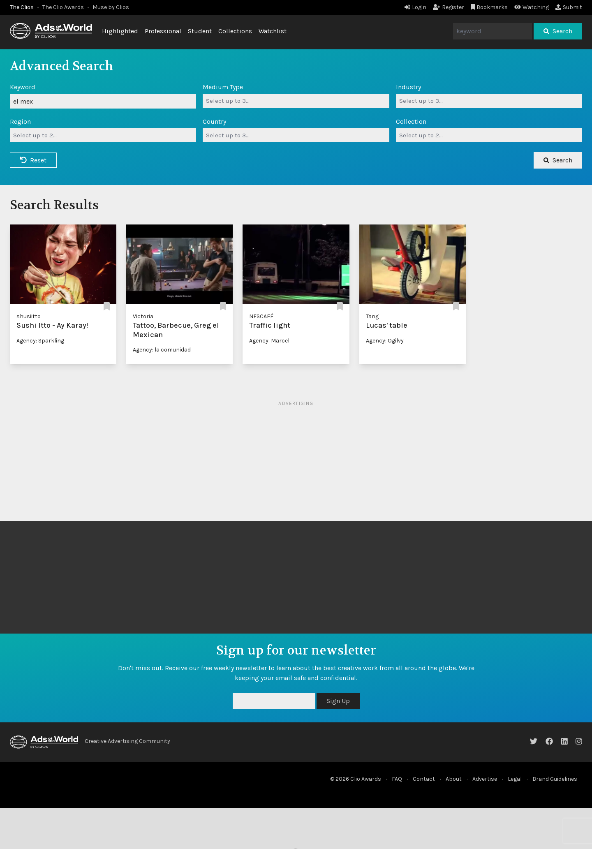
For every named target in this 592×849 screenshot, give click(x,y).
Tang (372, 316)
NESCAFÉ (261, 316)
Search (557, 31)
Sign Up (338, 701)
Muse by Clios (110, 7)
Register (448, 7)
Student (200, 31)
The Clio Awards (63, 7)
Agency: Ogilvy (385, 340)
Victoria (143, 316)
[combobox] (296, 100)
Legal (515, 778)
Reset (33, 160)
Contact (424, 778)
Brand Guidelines (554, 778)
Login (415, 7)
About (454, 778)
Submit (568, 7)
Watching (531, 7)
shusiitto (28, 316)
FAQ (397, 778)
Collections (235, 31)
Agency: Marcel (269, 340)
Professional (163, 31)
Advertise (484, 778)
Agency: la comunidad (162, 349)
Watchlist (273, 31)
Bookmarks (489, 7)
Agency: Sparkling (40, 340)
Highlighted (120, 31)
